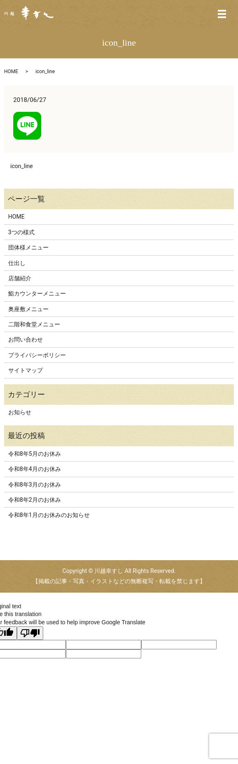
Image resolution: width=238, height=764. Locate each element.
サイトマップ (25, 370)
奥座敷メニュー (28, 309)
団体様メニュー (28, 247)
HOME (11, 71)
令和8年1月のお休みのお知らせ (49, 515)
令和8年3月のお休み (34, 484)
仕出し (17, 263)
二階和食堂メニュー (34, 324)
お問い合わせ (25, 339)
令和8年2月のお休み (34, 499)
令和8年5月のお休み (34, 453)
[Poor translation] (30, 633)
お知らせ (19, 412)
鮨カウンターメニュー (37, 293)
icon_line (21, 166)
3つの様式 (21, 232)
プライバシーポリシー (37, 355)
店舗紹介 (19, 278)
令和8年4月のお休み (34, 469)
